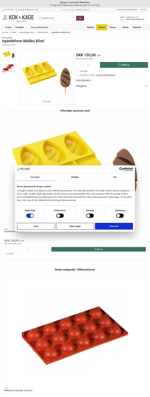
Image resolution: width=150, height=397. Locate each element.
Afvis (36, 226)
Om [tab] (115, 177)
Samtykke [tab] (35, 177)
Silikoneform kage (48, 233)
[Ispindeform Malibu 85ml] (19, 132)
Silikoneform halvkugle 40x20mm (18, 233)
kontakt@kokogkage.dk (11, 367)
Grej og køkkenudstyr (26, 32)
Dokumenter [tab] (9, 285)
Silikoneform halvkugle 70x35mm (92, 233)
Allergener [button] (81, 86)
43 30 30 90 (7, 364)
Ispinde (49, 310)
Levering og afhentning (126, 10)
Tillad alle (113, 226)
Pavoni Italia (7, 38)
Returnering (107, 366)
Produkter (56, 359)
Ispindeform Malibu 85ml (14, 148)
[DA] (18, 18)
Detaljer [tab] (75, 177)
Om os (143, 10)
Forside (13, 32)
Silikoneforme (43, 32)
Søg (80, 18)
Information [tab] (9, 279)
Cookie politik (108, 378)
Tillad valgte (75, 226)
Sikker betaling (108, 370)
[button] (21, 27)
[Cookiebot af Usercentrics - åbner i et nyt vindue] (121, 169)
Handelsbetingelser (110, 374)
